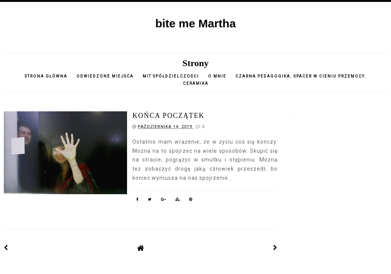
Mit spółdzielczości (171, 76)
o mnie (218, 76)
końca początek (168, 115)
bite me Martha (195, 23)
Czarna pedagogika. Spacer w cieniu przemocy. (300, 76)
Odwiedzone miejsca (105, 76)
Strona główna (46, 76)
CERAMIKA (195, 83)
